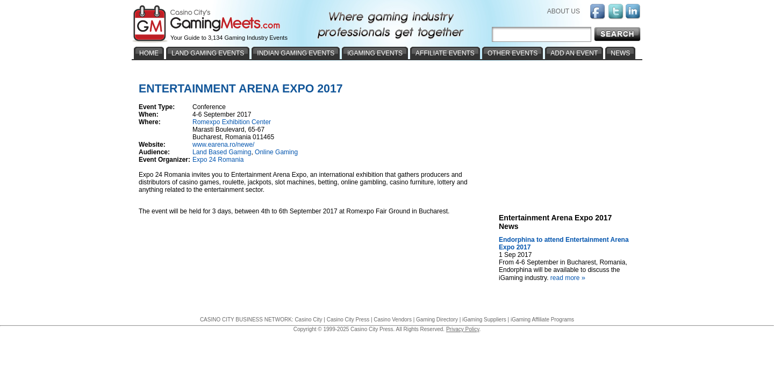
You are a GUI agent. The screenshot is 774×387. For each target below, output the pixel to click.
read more (569, 278)
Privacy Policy (462, 329)
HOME (149, 53)
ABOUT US (563, 11)
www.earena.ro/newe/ (223, 144)
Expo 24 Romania (217, 159)
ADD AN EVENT (574, 53)
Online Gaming (276, 152)
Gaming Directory (437, 319)
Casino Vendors (393, 319)
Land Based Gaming (221, 152)
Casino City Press (348, 319)
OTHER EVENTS (513, 53)
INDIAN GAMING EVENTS (295, 53)
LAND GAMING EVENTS (207, 53)
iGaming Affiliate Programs (542, 319)
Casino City (308, 319)
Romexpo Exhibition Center (231, 122)
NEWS (620, 53)
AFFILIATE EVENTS (445, 53)
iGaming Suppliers (484, 319)
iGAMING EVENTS (375, 53)
